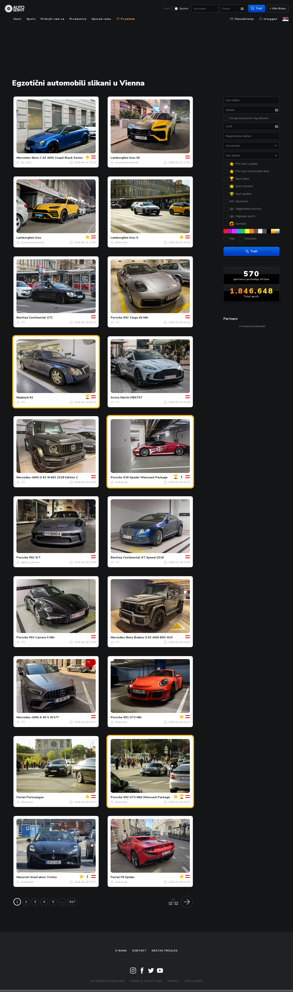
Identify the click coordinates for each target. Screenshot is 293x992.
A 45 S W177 (49, 717)
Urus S (133, 238)
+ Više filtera (278, 8)
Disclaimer (194, 981)
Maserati (22, 877)
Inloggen (268, 19)
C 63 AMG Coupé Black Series (61, 158)
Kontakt (139, 950)
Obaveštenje (242, 19)
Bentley (22, 318)
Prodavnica (78, 19)
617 (72, 902)
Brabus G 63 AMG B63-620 (153, 637)
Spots (31, 19)
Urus (38, 238)
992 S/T (35, 557)
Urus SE (134, 158)
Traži (256, 8)
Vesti (167, 8)
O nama (121, 950)
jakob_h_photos (30, 562)
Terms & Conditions (146, 981)
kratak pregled (165, 950)
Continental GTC (41, 318)
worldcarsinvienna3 (126, 162)
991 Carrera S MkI (41, 637)
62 (31, 397)
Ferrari (21, 797)
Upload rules (101, 19)
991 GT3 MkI (132, 717)
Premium (125, 19)
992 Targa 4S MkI (135, 318)
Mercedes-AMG (27, 477)
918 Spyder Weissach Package (145, 477)
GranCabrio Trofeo (43, 877)
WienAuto (121, 242)
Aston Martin (120, 397)
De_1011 (26, 162)
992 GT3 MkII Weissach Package (146, 797)
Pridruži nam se (52, 19)
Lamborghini (119, 158)
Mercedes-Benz (27, 158)
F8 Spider (128, 877)
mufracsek (121, 482)
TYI (23, 322)
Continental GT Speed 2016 (143, 557)
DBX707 (136, 397)
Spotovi (183, 8)
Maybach (22, 397)
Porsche (116, 318)
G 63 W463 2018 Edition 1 (59, 477)
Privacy (174, 981)
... (62, 902)
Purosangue (35, 797)
